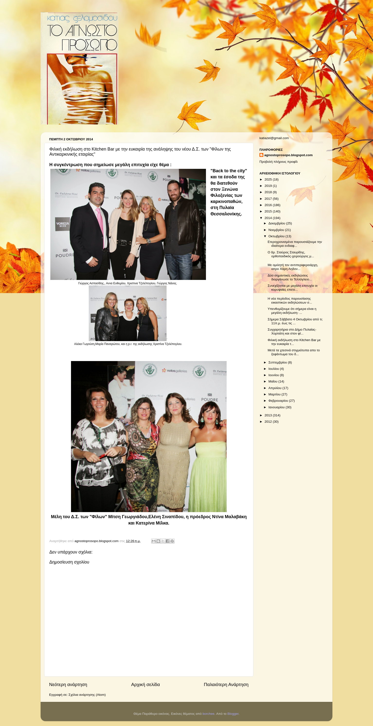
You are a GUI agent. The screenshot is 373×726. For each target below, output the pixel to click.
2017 (269, 199)
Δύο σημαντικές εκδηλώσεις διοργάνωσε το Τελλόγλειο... (290, 277)
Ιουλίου (274, 369)
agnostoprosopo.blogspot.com (288, 155)
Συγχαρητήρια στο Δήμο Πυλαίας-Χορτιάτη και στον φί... (292, 331)
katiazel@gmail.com (274, 138)
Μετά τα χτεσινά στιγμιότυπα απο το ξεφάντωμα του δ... (294, 352)
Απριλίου (275, 388)
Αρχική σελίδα (145, 684)
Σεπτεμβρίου (278, 362)
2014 (269, 218)
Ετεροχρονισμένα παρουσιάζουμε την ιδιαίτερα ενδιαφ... (295, 244)
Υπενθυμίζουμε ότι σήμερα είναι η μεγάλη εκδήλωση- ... (292, 311)
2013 (269, 415)
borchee (208, 714)
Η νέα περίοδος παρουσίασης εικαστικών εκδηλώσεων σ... (290, 300)
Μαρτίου (275, 394)
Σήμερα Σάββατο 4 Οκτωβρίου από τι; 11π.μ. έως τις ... (295, 321)
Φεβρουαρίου (278, 400)
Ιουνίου (274, 375)
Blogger (233, 714)
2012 (269, 421)
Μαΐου (273, 381)
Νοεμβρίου (276, 230)
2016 (269, 205)
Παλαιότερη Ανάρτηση (226, 684)
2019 (269, 186)
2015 (269, 211)
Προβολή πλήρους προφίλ (278, 161)
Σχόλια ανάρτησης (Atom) (87, 695)
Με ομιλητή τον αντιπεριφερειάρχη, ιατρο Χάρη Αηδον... (293, 267)
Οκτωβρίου (276, 236)
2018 (269, 192)
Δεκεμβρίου (277, 223)
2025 (269, 179)
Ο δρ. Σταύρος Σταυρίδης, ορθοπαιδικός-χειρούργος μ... (291, 254)
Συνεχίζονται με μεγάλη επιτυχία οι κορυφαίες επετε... (293, 287)
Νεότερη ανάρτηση (68, 684)
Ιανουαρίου (276, 407)
